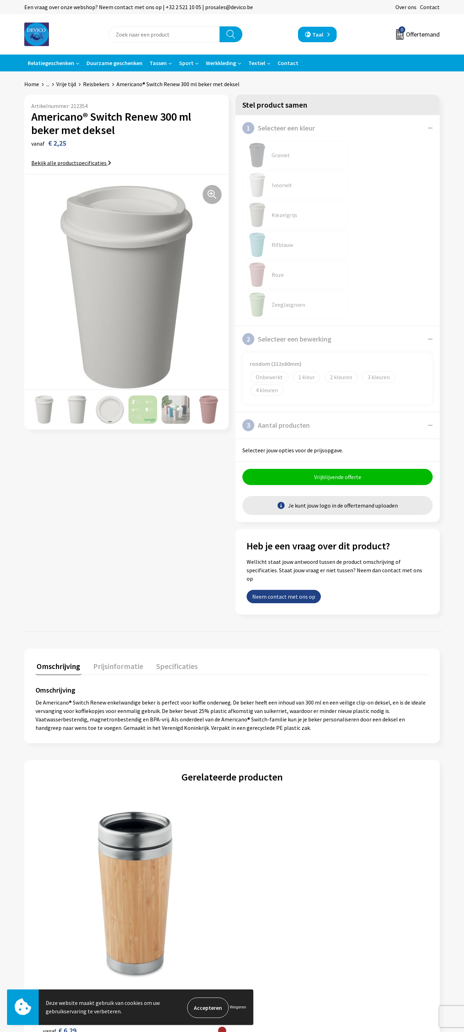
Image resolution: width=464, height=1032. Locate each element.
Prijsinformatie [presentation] (115, 547)
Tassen (158, 62)
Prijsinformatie (156, 905)
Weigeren (238, 1007)
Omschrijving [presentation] (57, 547)
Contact (430, 7)
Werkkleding (221, 62)
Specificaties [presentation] (171, 547)
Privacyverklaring (365, 905)
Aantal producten (276, 306)
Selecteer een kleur (278, 128)
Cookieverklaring (364, 915)
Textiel (256, 62)
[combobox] (164, 34)
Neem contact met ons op (283, 478)
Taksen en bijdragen (162, 926)
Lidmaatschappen (159, 937)
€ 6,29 (59, 810)
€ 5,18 (157, 810)
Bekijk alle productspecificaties (71, 162)
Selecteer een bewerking (286, 219)
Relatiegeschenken (51, 62)
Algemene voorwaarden (372, 894)
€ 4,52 (354, 818)
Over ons (406, 7)
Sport (186, 62)
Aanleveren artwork (161, 915)
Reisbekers (96, 84)
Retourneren (256, 905)
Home (31, 84)
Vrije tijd (66, 84)
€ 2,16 (256, 810)
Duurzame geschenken (114, 62)
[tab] (57, 548)
